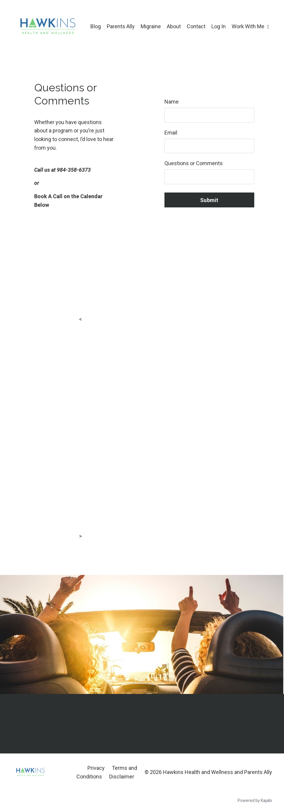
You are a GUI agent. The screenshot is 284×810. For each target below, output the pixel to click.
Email (170, 132)
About (174, 26)
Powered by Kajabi (255, 800)
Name (171, 101)
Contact (196, 26)
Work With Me (250, 26)
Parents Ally (121, 26)
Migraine (151, 26)
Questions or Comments (193, 163)
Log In (218, 26)
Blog (95, 26)
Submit (209, 200)
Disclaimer (121, 776)
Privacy (96, 768)
